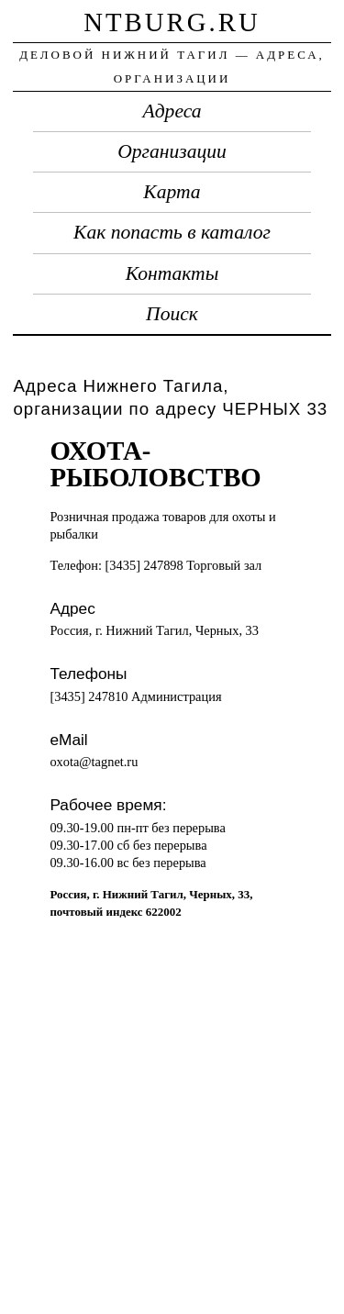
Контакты (172, 273)
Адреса (172, 111)
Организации (172, 151)
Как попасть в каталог (172, 232)
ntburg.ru (172, 22)
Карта (171, 192)
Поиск (172, 314)
